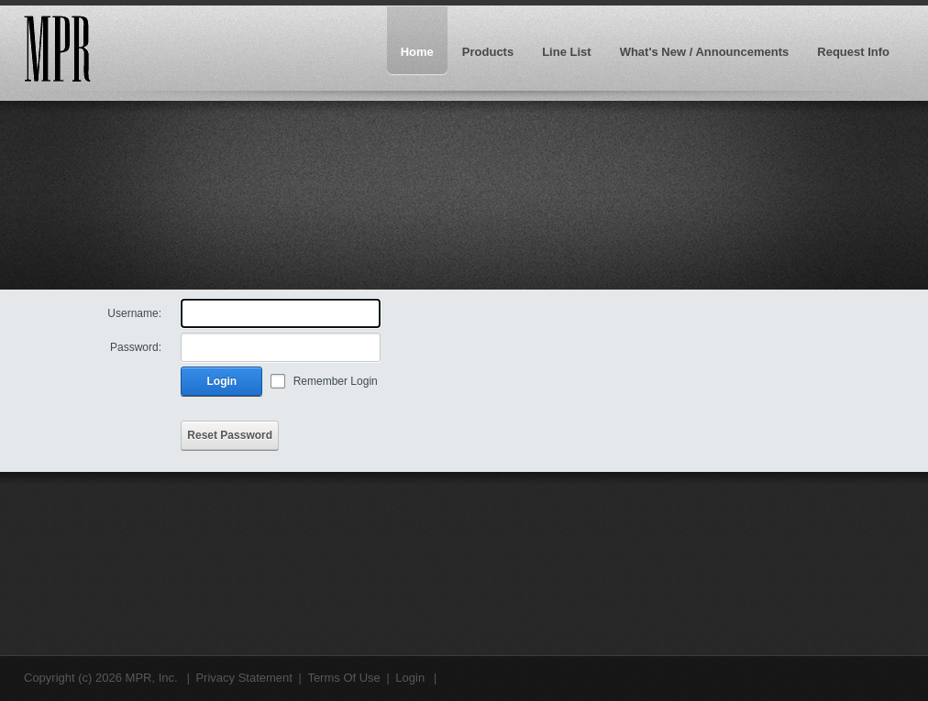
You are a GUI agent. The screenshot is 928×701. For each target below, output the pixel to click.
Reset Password (229, 435)
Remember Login (335, 381)
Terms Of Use (343, 678)
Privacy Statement (244, 678)
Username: (134, 313)
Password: (135, 347)
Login (222, 381)
